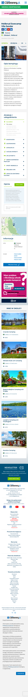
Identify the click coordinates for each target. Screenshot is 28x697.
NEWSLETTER (11, 467)
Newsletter (14, 526)
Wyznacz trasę (14, 265)
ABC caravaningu (14, 581)
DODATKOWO (9, 139)
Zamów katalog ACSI (14, 536)
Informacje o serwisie (14, 517)
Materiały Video (14, 559)
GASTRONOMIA (9, 143)
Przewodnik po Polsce (14, 578)
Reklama (14, 518)
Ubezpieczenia (14, 527)
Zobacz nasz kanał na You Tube (14, 563)
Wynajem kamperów (14, 584)
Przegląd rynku (14, 587)
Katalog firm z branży (14, 548)
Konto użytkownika (14, 514)
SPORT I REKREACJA (11, 165)
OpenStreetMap (19, 235)
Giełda (14, 566)
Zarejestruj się (14, 515)
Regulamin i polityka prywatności (14, 524)
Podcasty (14, 601)
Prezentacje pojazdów (14, 589)
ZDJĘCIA (14, 43)
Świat (14, 577)
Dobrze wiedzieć (14, 592)
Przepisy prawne (14, 590)
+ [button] (3, 219)
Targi (14, 602)
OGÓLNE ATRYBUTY (11, 151)
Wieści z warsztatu (14, 593)
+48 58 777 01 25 (16, 493)
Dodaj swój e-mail (14, 478)
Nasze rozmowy (14, 598)
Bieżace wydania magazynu (14, 535)
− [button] (3, 221)
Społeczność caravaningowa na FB (14, 565)
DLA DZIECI (8, 121)
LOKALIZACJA (9, 147)
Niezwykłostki (14, 599)
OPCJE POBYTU (9, 155)
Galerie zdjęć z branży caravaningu (14, 557)
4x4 (14, 596)
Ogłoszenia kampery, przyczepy (14, 547)
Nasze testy (14, 595)
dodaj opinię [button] (19, 184)
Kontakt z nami (14, 521)
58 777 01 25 (15, 491)
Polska (14, 575)
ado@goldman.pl (15, 496)
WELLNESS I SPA (9, 169)
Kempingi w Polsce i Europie (14, 544)
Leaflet (13, 235)
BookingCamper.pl (14, 550)
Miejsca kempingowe (11, 7)
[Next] (26, 43)
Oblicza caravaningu (14, 583)
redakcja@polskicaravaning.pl (15, 494)
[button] (14, 122)
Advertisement (14, 520)
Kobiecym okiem (14, 580)
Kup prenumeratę (14, 533)
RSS (14, 523)
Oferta (4, 43)
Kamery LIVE (14, 562)
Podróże (14, 586)
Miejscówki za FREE (14, 545)
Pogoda (14, 560)
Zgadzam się (20, 673)
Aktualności (14, 574)
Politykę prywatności (8, 625)
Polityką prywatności (13, 666)
